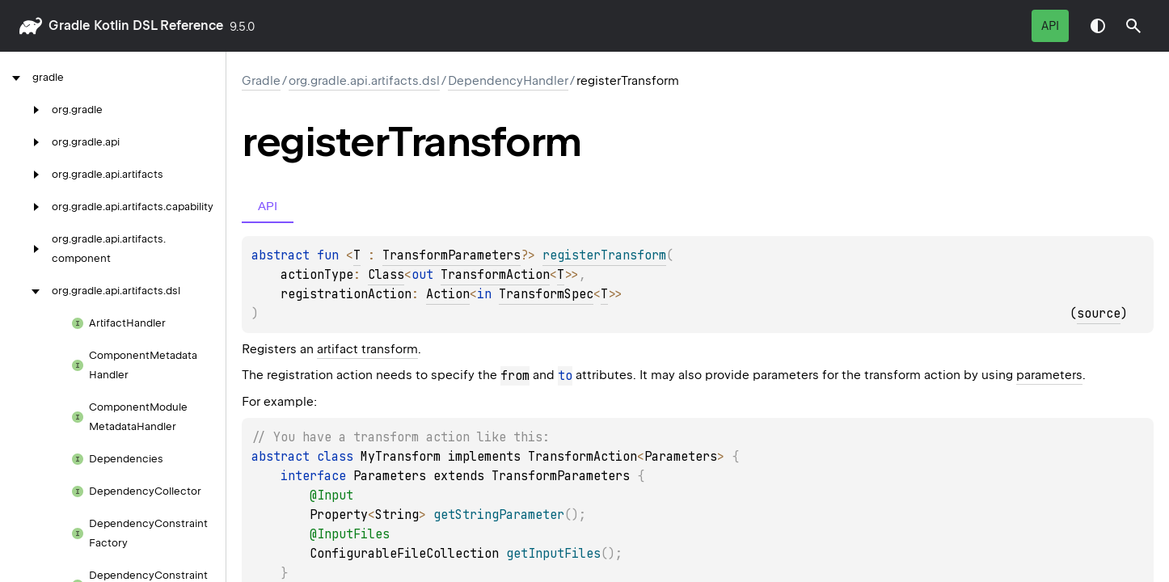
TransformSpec (546, 294)
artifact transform (367, 349)
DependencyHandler (508, 81)
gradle (69, 25)
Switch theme (1098, 26)
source (1098, 314)
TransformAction (495, 275)
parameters (1049, 375)
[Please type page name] (1133, 26)
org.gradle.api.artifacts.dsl (364, 81)
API (1050, 25)
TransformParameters (451, 255)
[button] (1133, 26)
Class (386, 275)
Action (448, 294)
